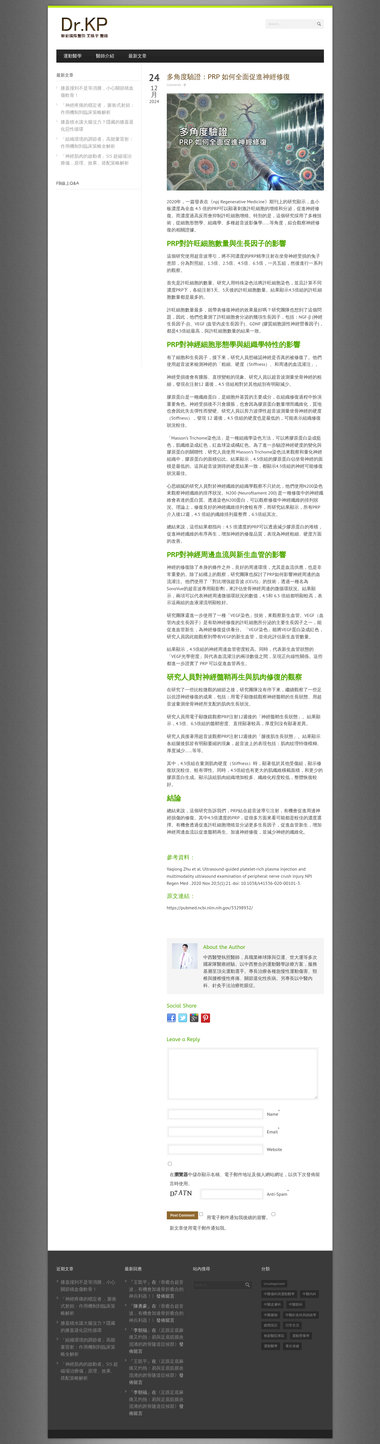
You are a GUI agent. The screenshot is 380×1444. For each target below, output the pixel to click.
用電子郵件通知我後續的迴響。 (238, 1217)
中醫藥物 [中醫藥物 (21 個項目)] (271, 1315)
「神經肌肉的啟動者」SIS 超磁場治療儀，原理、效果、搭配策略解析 (89, 1371)
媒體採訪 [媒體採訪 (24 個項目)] (271, 1325)
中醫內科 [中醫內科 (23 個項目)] (309, 1294)
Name (272, 1114)
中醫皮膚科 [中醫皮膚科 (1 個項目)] (272, 1304)
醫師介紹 (105, 56)
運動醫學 (72, 56)
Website (274, 1149)
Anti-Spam (277, 1194)
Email (272, 1132)
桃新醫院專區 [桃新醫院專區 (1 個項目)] (274, 1336)
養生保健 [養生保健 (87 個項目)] (292, 1346)
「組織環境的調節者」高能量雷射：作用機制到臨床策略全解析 (88, 1347)
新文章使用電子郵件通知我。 (199, 1228)
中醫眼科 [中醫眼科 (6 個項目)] (296, 1304)
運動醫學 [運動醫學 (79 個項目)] (271, 1346)
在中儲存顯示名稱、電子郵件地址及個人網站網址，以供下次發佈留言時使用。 (245, 1179)
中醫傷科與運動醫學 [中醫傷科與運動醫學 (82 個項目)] (279, 1294)
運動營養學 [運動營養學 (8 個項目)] (300, 1336)
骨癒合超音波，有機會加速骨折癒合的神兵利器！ (156, 1289)
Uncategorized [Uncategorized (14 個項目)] (274, 1283)
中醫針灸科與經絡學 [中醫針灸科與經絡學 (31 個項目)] (300, 1315)
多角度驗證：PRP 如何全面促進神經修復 (228, 77)
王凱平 (140, 1282)
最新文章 (137, 56)
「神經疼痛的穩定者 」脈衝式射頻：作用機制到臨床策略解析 (88, 1306)
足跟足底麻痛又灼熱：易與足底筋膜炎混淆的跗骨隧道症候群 (156, 1337)
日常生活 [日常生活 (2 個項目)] (292, 1325)
